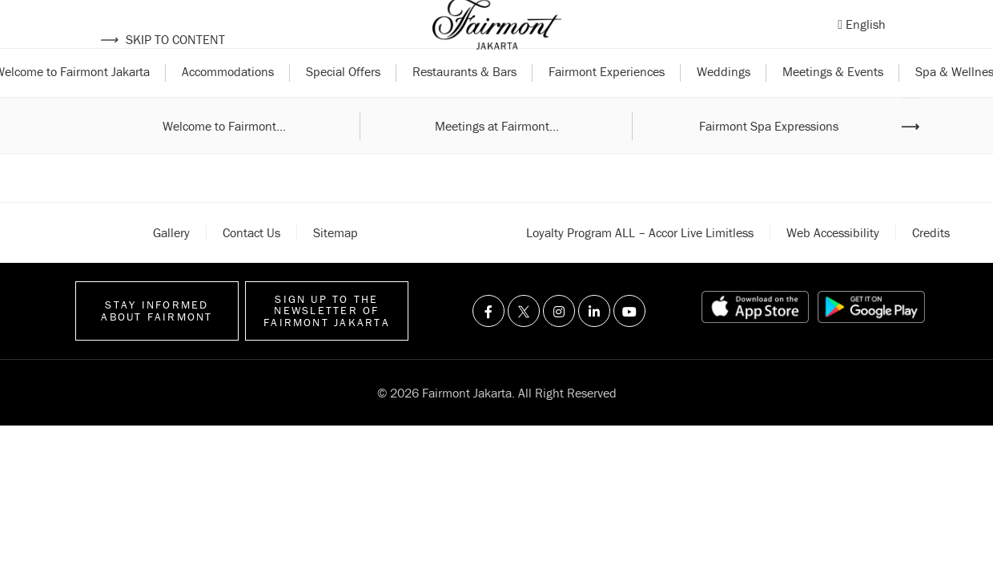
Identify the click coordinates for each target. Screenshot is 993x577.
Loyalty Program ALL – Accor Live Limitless (640, 263)
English (866, 39)
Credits (931, 263)
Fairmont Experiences (607, 103)
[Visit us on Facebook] (488, 342)
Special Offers (343, 103)
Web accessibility (832, 263)
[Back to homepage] (496, 40)
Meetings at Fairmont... (497, 156)
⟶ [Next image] (910, 156)
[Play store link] (871, 338)
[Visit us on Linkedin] (594, 342)
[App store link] (755, 338)
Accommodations (228, 103)
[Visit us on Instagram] (559, 342)
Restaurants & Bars (464, 103)
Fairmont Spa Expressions (768, 156)
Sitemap (335, 263)
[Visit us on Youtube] (629, 342)
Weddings (723, 103)
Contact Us (251, 263)
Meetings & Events (832, 103)
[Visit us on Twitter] (524, 342)
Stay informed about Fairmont (156, 342)
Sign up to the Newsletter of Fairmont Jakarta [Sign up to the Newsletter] (326, 341)
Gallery (171, 263)
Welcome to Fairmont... (224, 156)
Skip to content (162, 39)
